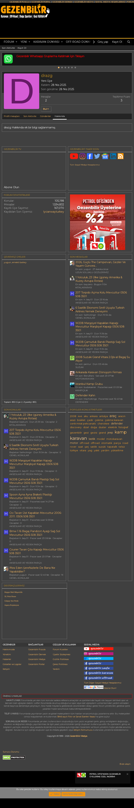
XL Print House (10, 596)
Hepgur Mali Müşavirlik (13, 592)
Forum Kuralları (60, 649)
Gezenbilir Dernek (37, 654)
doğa (94, 427)
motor (74, 443)
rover (73, 446)
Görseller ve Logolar (12, 664)
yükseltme (117, 450)
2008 (73, 416)
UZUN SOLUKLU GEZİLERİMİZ (92, 272)
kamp (121, 432)
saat (80, 446)
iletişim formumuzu (83, 730)
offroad (95, 443)
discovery (76, 427)
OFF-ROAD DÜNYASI (80, 41)
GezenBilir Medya (78, 736)
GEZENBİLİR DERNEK (62, 2)
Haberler (7, 659)
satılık (93, 446)
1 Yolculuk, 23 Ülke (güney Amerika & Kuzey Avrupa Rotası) (98, 279)
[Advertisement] (101, 610)
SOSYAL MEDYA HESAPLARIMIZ (110, 2)
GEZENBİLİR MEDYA (84, 2)
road (125, 443)
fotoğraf (123, 427)
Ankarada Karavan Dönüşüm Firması (98, 372)
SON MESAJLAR (79, 256)
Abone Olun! (100, 688)
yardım (105, 450)
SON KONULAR (12, 409)
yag (90, 450)
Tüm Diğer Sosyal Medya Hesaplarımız (102, 682)
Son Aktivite (8, 47)
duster (102, 427)
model (101, 439)
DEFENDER (81, 402)
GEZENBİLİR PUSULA (19, 2)
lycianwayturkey (53, 211)
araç (113, 416)
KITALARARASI (83, 287)
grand (102, 432)
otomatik (106, 443)
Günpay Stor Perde (11, 601)
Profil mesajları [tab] (12, 116)
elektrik (112, 427)
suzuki (102, 446)
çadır (90, 420)
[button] (16, 42)
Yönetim (7, 654)
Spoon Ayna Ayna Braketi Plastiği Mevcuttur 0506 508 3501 (30, 496)
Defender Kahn (85, 395)
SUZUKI (79, 367)
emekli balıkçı (19, 262)
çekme (99, 420)
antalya (103, 416)
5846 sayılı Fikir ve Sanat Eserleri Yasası (76, 716)
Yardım (56, 669)
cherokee (103, 423)
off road (84, 443)
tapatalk (112, 446)
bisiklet (81, 420)
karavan (78, 438)
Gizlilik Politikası (61, 659)
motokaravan (114, 439)
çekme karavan (114, 420)
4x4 (80, 416)
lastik (92, 439)
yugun (7, 262)
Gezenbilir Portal (36, 664)
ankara (94, 416)
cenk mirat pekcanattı (83, 423)
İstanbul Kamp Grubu (89, 384)
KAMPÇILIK (81, 390)
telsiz (122, 446)
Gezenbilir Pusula (36, 649)
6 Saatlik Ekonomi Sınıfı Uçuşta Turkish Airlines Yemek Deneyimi (99, 309)
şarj (87, 446)
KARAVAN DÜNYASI (46, 41)
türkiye (74, 450)
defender (117, 423)
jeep (110, 432)
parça (117, 443)
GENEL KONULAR (85, 317)
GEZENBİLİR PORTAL (41, 2)
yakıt (96, 450)
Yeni (24, 41)
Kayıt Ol (22, 47)
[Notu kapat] (127, 774)
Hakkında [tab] (60, 116)
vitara (83, 450)
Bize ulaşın (125, 764)
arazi (72, 420)
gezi (86, 432)
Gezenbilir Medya (36, 659)
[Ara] (128, 42)
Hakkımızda (9, 649)
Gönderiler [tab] (45, 116)
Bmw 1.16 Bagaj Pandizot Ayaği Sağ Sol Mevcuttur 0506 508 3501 (34, 533)
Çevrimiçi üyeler (14, 256)
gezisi (93, 432)
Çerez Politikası (60, 664)
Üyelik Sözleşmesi (61, 654)
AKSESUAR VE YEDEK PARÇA (91, 302)
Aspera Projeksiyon (11, 605)
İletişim (6, 669)
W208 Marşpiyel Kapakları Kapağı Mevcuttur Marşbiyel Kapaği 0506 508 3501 (99, 326)
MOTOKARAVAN (84, 378)
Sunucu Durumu (11, 751)
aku (86, 416)
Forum (9, 41)
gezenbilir (76, 432)
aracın (121, 416)
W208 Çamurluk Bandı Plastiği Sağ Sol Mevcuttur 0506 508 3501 (100, 343)
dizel (86, 427)
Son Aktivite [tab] (29, 116)
